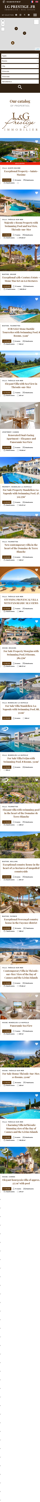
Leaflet (37, 49)
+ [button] (3, 21)
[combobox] (20, 56)
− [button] (3, 24)
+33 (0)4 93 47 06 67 (13, 2)
